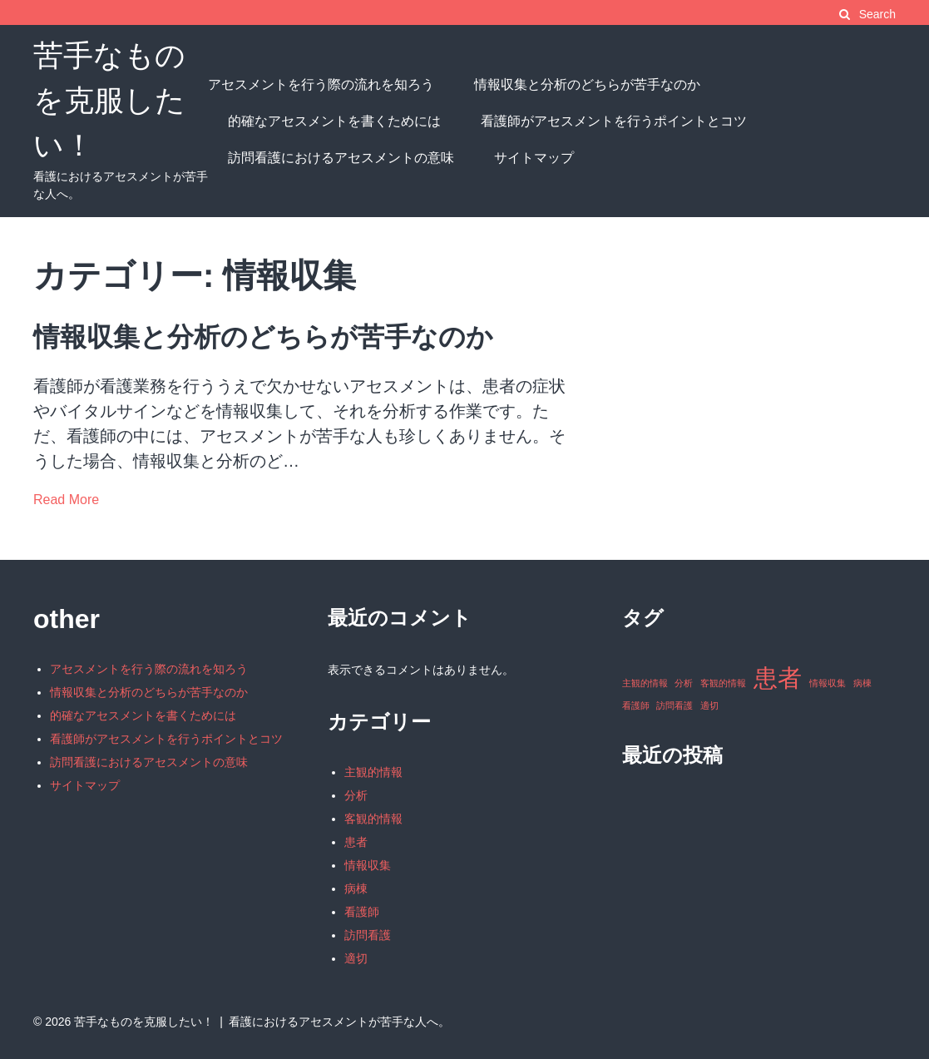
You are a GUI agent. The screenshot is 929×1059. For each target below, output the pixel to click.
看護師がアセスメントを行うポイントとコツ (614, 121)
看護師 (361, 911)
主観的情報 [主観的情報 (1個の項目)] (645, 683)
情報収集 (367, 865)
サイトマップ (534, 158)
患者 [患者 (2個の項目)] (778, 677)
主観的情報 (373, 772)
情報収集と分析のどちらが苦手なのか (587, 84)
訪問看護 (367, 935)
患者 (356, 842)
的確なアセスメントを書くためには (334, 121)
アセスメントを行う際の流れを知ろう (321, 84)
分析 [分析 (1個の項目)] (684, 683)
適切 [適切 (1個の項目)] (709, 705)
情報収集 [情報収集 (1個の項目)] (827, 683)
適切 (356, 958)
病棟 (356, 888)
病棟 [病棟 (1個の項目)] (862, 683)
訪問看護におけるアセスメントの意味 (341, 158)
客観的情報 (373, 818)
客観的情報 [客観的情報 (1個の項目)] (723, 683)
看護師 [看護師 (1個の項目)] (636, 705)
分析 (356, 795)
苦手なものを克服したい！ (109, 100)
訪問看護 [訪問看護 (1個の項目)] (674, 705)
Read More (66, 499)
